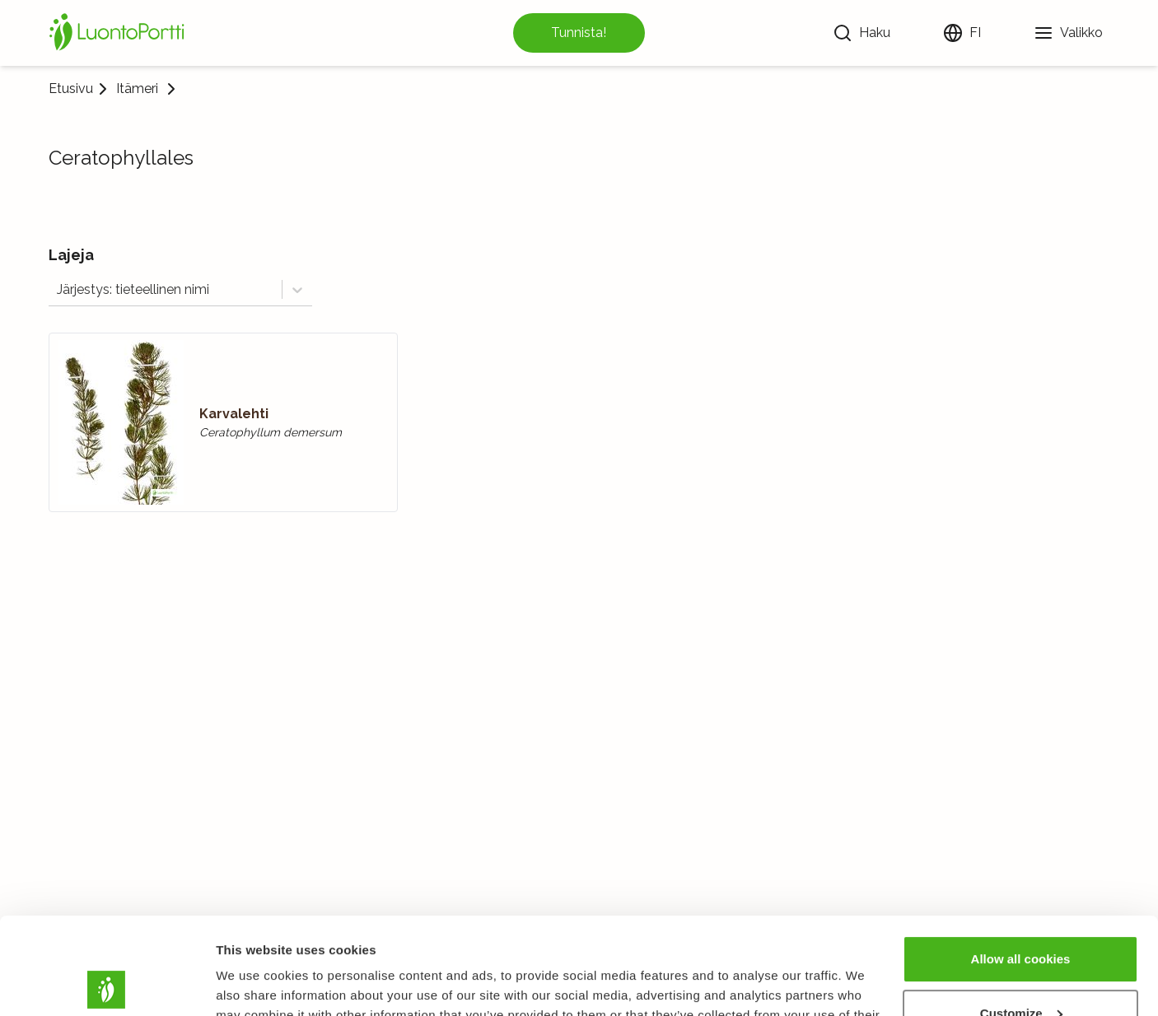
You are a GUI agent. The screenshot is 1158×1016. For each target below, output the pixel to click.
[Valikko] (1068, 33)
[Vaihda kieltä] (962, 33)
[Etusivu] (119, 33)
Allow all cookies (1021, 862)
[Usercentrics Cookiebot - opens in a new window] (107, 984)
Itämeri (137, 89)
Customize (1021, 916)
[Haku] (861, 33)
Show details (254, 983)
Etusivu (71, 88)
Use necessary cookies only (1020, 970)
